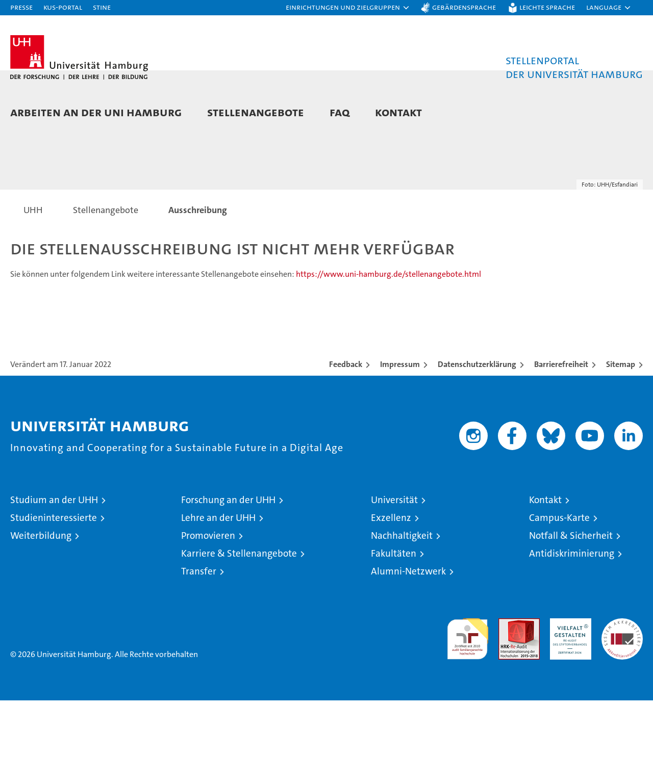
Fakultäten (393, 612)
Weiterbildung (40, 594)
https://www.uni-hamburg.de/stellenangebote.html (388, 332)
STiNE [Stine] (102, 7)
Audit (508, 682)
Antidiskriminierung (571, 612)
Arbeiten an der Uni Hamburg (96, 111)
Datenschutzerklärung (477, 422)
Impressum (400, 422)
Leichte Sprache (547, 7)
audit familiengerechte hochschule (467, 693)
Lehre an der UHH (218, 576)
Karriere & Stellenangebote (239, 612)
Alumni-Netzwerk (408, 629)
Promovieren (208, 594)
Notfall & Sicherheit (571, 594)
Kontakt (398, 111)
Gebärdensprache (464, 7)
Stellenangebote (255, 111)
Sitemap (620, 422)
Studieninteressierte (53, 576)
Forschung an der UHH (228, 558)
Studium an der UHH (54, 558)
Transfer (198, 629)
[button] (348, 7)
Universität (394, 558)
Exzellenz (391, 576)
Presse (21, 7)
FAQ (339, 111)
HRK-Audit (568, 682)
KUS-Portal (62, 7)
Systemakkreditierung (622, 682)
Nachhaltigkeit (402, 594)
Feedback (345, 422)
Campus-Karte (559, 576)
